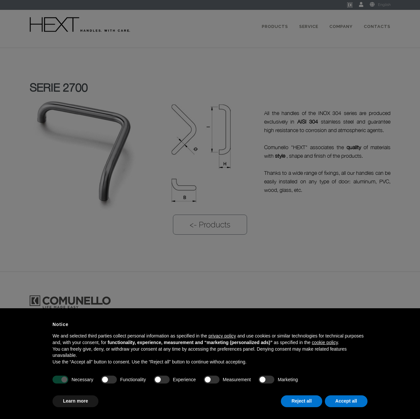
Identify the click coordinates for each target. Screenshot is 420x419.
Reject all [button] (301, 401)
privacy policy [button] (222, 335)
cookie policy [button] (325, 342)
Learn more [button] (75, 401)
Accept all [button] (346, 401)
